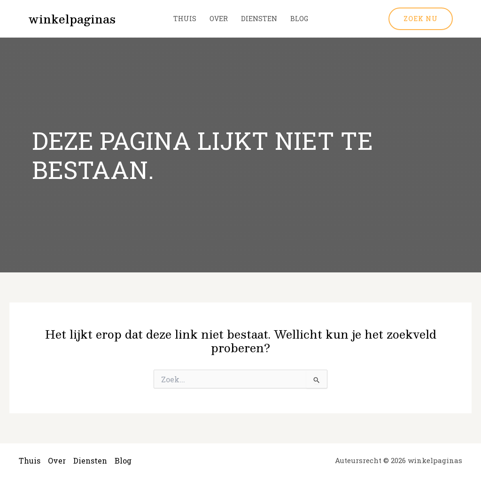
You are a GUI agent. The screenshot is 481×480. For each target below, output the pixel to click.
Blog (299, 18)
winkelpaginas (72, 18)
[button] (420, 19)
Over (218, 18)
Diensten (259, 18)
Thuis (184, 18)
